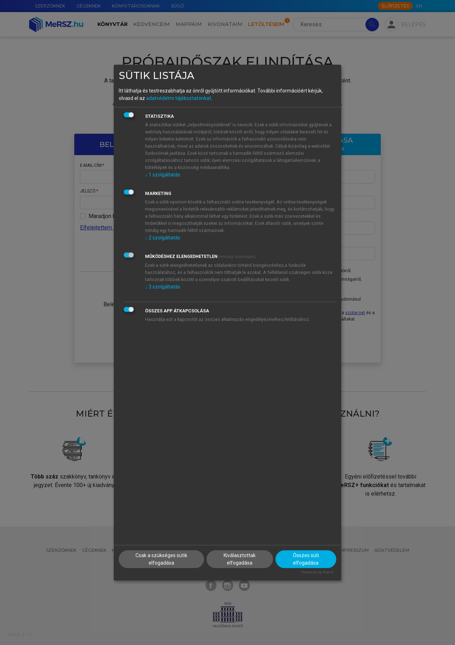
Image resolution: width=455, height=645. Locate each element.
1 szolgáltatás (162, 175)
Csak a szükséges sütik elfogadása (161, 559)
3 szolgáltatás (162, 287)
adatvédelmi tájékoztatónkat (178, 98)
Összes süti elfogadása (306, 559)
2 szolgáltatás (162, 237)
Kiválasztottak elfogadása (240, 559)
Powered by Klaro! (317, 572)
